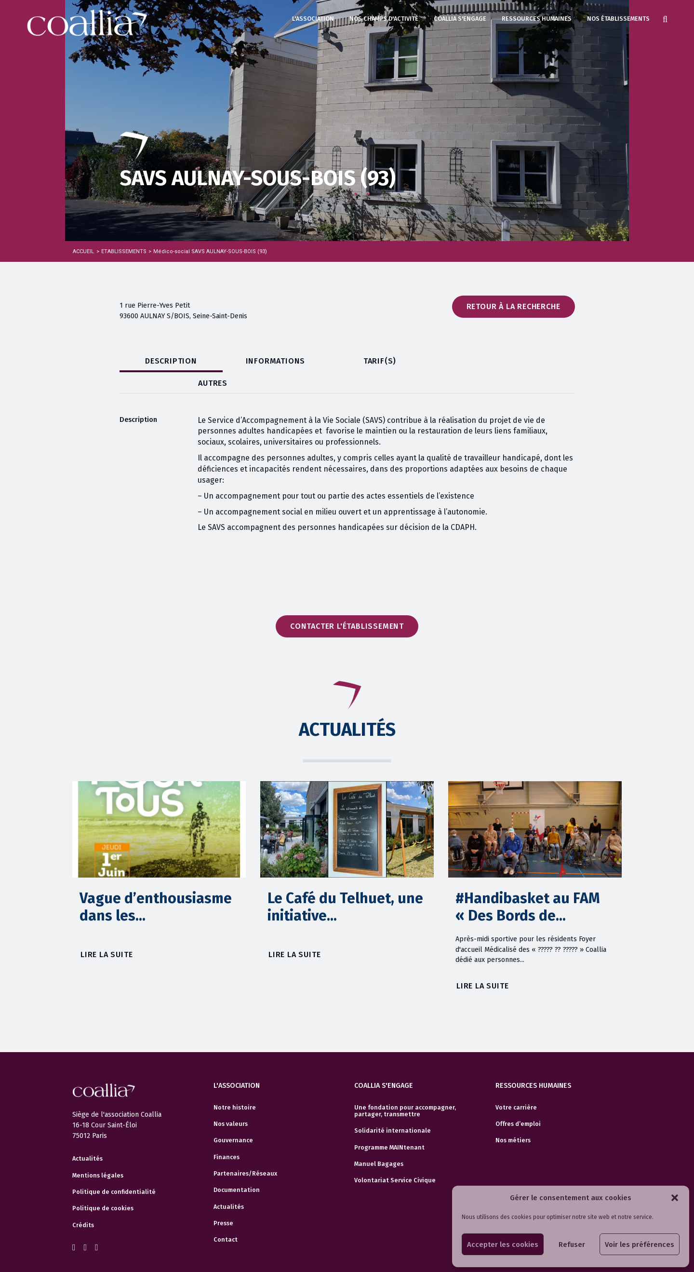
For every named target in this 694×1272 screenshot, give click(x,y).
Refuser (572, 1244)
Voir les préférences (639, 1244)
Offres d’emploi (518, 1103)
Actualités (87, 1138)
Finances (227, 1136)
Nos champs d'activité (383, 18)
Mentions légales (97, 1154)
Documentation (237, 1169)
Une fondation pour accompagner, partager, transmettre (405, 1090)
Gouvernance (233, 1119)
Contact (226, 1219)
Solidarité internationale (392, 1110)
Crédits (83, 1204)
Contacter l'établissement (347, 605)
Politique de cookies (102, 1188)
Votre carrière (516, 1086)
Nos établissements (618, 18)
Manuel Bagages (378, 1143)
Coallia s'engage (460, 18)
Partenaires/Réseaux (245, 1153)
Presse (223, 1202)
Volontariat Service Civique (395, 1159)
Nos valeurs (231, 1103)
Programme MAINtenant (389, 1126)
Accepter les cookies (502, 1244)
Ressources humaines (537, 18)
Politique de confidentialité (114, 1171)
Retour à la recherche (514, 306)
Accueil (83, 251)
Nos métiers (513, 1119)
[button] (675, 1198)
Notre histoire (235, 1086)
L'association (313, 18)
